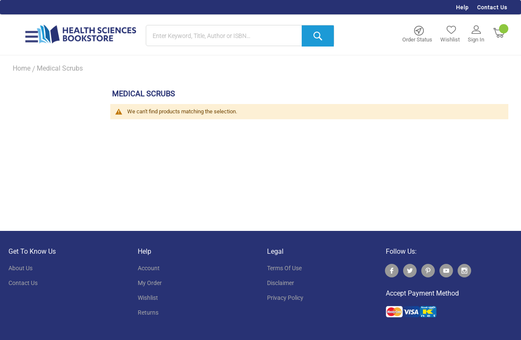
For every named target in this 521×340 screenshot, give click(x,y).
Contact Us (492, 7)
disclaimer (280, 283)
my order (150, 283)
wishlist (148, 297)
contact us (23, 283)
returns (148, 312)
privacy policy (285, 297)
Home (21, 68)
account (149, 268)
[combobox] (240, 36)
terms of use (284, 268)
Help (462, 7)
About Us (20, 268)
